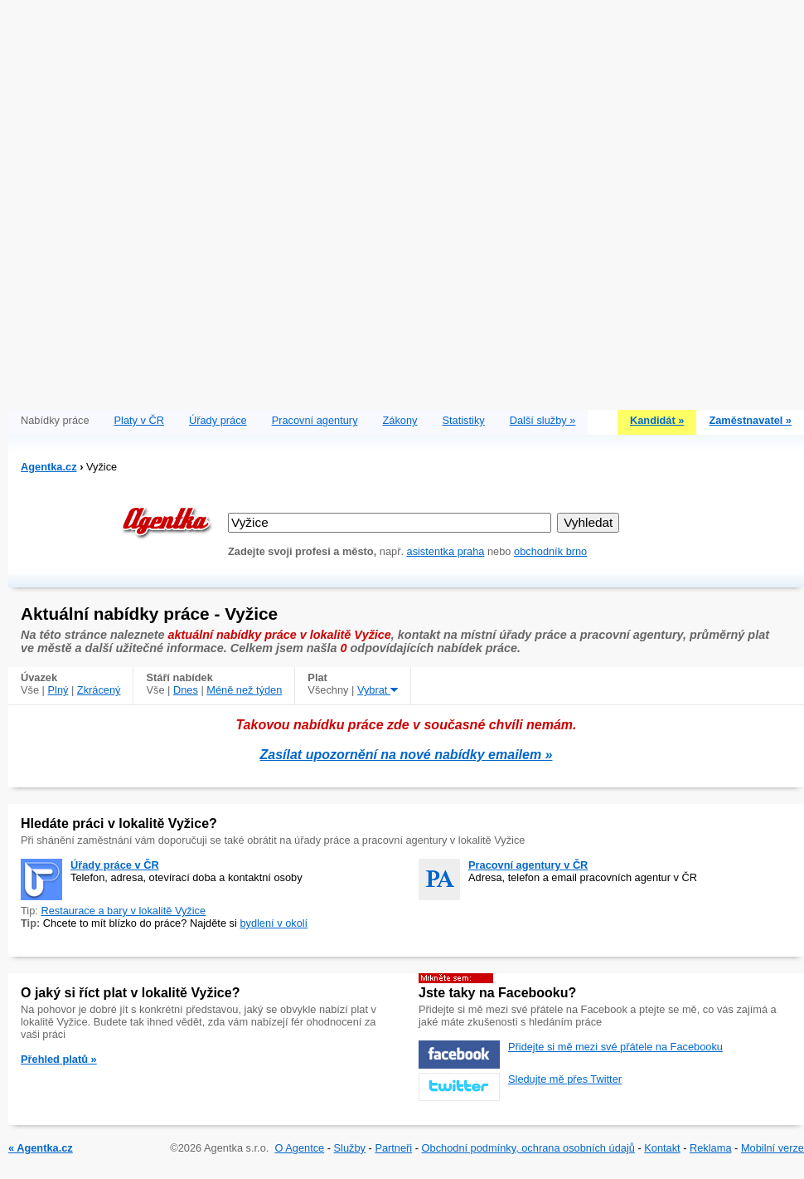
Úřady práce (218, 420)
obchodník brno (550, 551)
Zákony (400, 420)
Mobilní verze (772, 1148)
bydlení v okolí (274, 923)
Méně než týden (244, 690)
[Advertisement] (200, 201)
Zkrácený (99, 690)
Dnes (185, 690)
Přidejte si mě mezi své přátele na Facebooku (615, 1046)
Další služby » (543, 420)
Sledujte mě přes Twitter (565, 1079)
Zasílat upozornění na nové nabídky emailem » (406, 755)
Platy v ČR (139, 420)
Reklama (711, 1148)
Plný (58, 690)
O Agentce (299, 1148)
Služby (350, 1148)
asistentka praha (446, 551)
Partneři (393, 1148)
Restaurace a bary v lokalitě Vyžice (123, 910)
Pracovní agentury (315, 420)
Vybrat (377, 690)
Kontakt (662, 1148)
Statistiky (464, 420)
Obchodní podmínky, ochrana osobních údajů (528, 1148)
